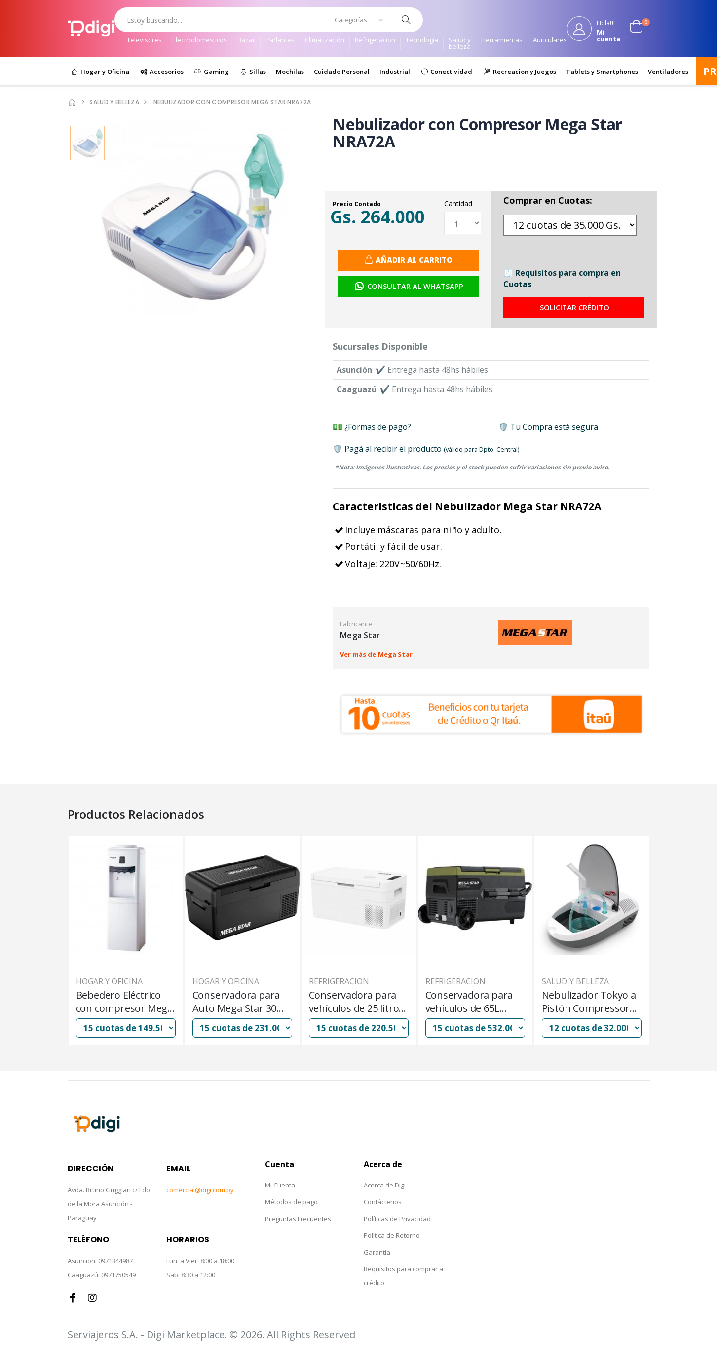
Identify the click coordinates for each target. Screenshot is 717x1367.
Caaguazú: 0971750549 (102, 1274)
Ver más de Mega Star (376, 654)
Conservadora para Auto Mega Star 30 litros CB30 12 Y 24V (353, 1001)
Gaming (215, 71)
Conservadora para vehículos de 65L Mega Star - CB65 (586, 1001)
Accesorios (166, 71)
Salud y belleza (460, 43)
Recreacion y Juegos (523, 71)
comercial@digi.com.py (200, 1190)
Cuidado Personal (342, 71)
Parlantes (280, 40)
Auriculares (550, 40)
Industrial (394, 71)
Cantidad (458, 203)
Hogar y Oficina (104, 71)
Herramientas (502, 40)
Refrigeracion (375, 40)
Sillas (257, 71)
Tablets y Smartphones (602, 71)
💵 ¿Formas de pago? (372, 426)
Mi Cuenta (280, 1185)
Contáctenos (383, 1201)
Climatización (324, 40)
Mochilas (290, 71)
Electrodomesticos (199, 40)
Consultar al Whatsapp (409, 286)
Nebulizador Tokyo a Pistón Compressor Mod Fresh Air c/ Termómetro (123, 1001)
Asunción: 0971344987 (100, 1261)
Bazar (246, 40)
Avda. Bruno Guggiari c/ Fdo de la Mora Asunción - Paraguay (109, 1204)
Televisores (144, 40)
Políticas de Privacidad (397, 1218)
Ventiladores (668, 71)
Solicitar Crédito (574, 307)
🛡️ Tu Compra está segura (548, 426)
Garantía (377, 1252)
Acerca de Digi (385, 1185)
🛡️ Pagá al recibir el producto (426, 448)
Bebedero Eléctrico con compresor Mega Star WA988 (240, 1001)
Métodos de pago (291, 1201)
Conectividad (450, 71)
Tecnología (422, 40)
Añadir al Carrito (414, 260)
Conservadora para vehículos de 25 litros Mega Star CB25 (473, 1001)
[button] (640, 28)
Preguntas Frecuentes (298, 1218)
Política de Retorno (392, 1235)
